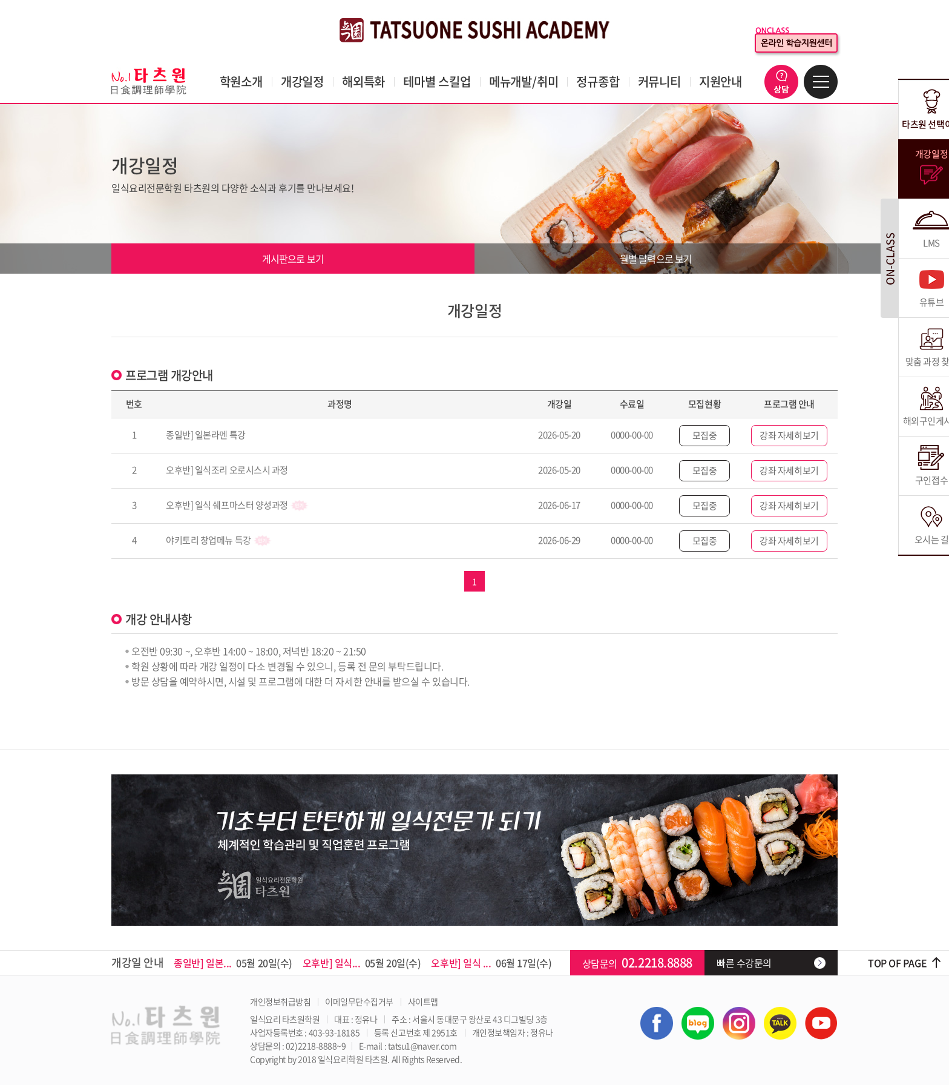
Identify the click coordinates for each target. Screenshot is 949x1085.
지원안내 (720, 81)
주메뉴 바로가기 (0, 0)
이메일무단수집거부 (359, 1001)
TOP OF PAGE (897, 962)
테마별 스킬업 (437, 81)
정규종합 (597, 81)
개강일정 (302, 81)
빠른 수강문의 (744, 962)
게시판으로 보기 (293, 258)
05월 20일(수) (233, 962)
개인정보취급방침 (280, 1001)
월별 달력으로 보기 (656, 258)
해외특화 (363, 81)
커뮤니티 (659, 81)
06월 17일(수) (491, 962)
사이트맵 (423, 1001)
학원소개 (241, 81)
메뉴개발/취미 (524, 81)
